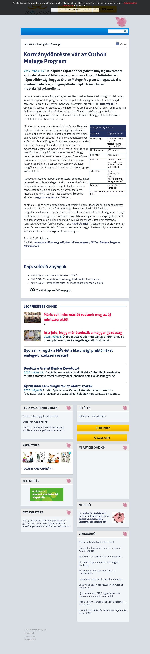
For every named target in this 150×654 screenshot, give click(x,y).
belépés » (84, 416)
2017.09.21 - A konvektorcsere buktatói (54, 275)
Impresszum (29, 636)
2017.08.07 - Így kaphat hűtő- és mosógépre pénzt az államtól (67, 282)
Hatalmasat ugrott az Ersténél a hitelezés (100, 579)
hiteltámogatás (80, 242)
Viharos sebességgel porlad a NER (40, 416)
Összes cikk (102, 438)
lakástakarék (31, 246)
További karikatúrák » (38, 468)
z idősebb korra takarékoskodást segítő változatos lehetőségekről (94, 519)
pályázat (65, 242)
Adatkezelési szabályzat (35, 630)
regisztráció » (99, 416)
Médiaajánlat (30, 640)
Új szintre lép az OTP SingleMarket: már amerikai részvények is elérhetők (99, 595)
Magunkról (29, 633)
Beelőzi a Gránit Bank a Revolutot (96, 542)
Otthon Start (32, 512)
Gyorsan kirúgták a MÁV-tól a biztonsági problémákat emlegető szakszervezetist (43, 429)
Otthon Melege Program (105, 242)
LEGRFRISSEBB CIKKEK (40, 307)
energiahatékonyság (46, 242)
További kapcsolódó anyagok (53, 290)
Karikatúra (31, 445)
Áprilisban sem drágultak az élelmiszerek (100, 556)
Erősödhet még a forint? (35, 421)
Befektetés (30, 481)
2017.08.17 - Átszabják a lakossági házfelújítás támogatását (65, 279)
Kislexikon (103, 428)
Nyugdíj (85, 505)
